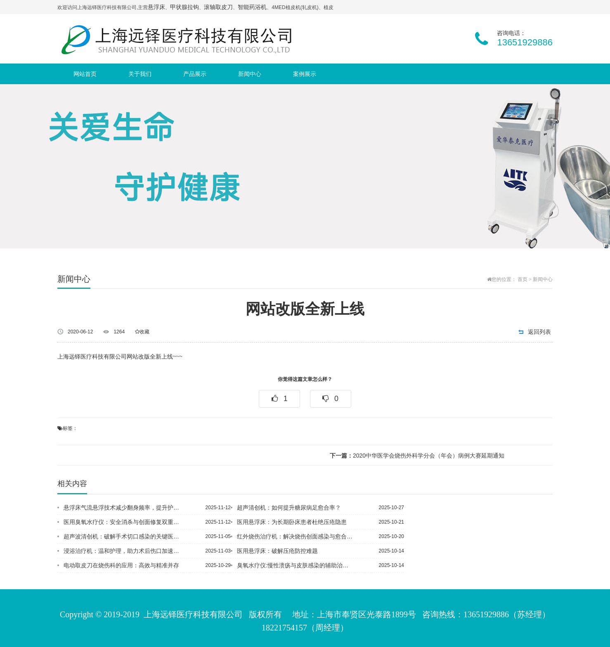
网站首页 (85, 74)
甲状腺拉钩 (184, 7)
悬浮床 (156, 7)
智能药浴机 (252, 7)
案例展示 (304, 74)
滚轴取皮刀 (218, 7)
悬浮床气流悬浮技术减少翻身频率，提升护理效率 (122, 507)
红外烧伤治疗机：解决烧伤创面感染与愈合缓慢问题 (295, 536)
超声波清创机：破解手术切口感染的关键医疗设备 (122, 536)
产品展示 (194, 74)
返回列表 (539, 331)
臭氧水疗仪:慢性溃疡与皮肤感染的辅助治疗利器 (295, 565)
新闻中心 (249, 74)
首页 (522, 279)
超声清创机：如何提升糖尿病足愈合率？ (289, 507)
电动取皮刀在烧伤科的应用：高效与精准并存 (121, 565)
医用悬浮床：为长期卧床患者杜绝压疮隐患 (292, 522)
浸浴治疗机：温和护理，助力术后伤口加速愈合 (122, 551)
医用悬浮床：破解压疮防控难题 (277, 551)
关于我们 (139, 74)
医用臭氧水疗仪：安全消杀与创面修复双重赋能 (122, 522)
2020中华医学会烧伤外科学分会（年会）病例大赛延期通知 (417, 455)
